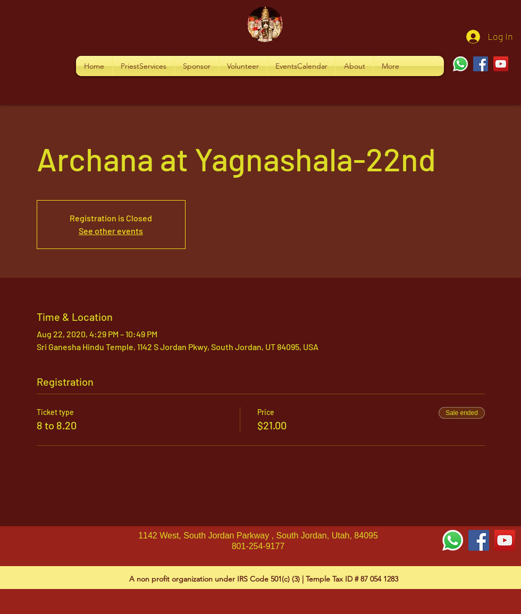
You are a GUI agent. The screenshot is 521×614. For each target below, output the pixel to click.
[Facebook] (480, 63)
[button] (143, 66)
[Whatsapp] (460, 63)
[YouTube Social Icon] (504, 540)
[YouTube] (500, 63)
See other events (111, 231)
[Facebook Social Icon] (478, 540)
